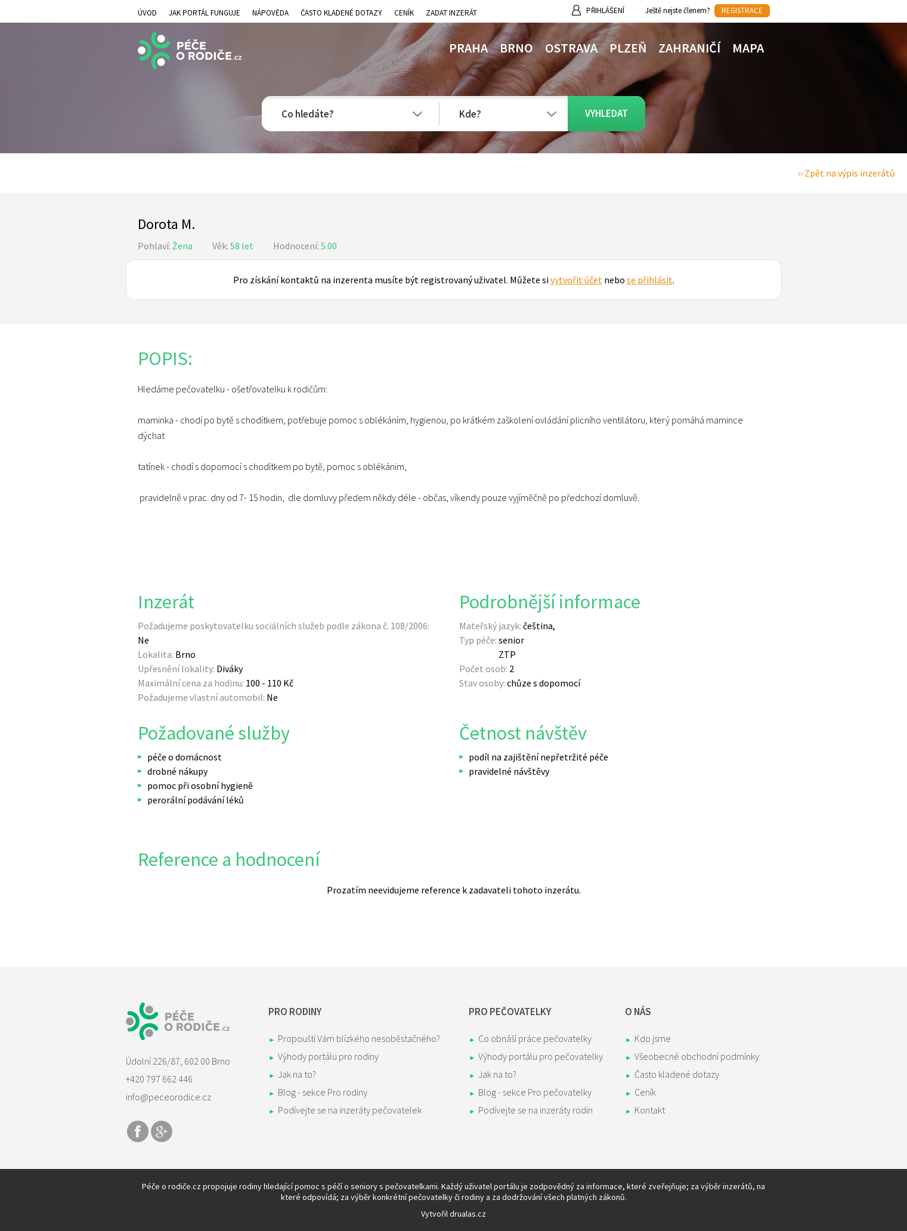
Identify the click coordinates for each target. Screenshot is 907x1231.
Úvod (147, 13)
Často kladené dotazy (341, 13)
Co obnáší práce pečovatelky (535, 1038)
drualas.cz (468, 1213)
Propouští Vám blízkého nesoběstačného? (359, 1038)
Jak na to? (297, 1074)
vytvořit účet (576, 280)
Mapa (748, 47)
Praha (468, 47)
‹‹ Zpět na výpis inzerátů (846, 173)
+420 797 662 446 (159, 1079)
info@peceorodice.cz (168, 1097)
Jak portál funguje (204, 13)
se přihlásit (650, 280)
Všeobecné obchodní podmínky (696, 1056)
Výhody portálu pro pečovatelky (540, 1056)
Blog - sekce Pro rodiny (322, 1092)
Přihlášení (605, 10)
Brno (516, 47)
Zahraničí (689, 47)
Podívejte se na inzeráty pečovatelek (350, 1110)
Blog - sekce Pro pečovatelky (535, 1092)
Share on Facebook (137, 1131)
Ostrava (571, 47)
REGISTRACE (742, 10)
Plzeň (627, 47)
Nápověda (270, 13)
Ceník (404, 13)
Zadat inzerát (451, 13)
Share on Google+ (161, 1131)
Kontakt (649, 1110)
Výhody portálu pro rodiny (328, 1056)
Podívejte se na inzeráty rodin (535, 1110)
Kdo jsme (652, 1038)
